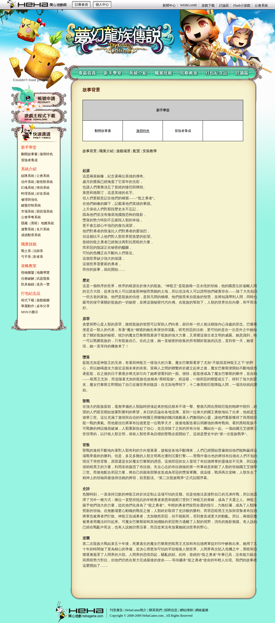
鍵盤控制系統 (31, 205)
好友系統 (43, 194)
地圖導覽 (43, 272)
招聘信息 (170, 610)
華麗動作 (27, 306)
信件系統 (27, 182)
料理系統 (27, 194)
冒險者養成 (29, 160)
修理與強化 (29, 200)
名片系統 (43, 229)
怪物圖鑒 (27, 272)
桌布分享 (43, 306)
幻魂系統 (27, 187)
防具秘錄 (27, 284)
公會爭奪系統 (31, 217)
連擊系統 (27, 229)
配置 (136, 151)
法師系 (38, 251)
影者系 (38, 257)
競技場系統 (44, 211)
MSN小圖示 (29, 312)
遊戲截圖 (43, 300)
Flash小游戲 (241, 5)
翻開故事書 (29, 154)
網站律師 (186, 610)
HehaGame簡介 (135, 610)
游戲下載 (208, 5)
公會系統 (261, 5)
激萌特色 (46, 154)
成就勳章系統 (31, 235)
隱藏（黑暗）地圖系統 (37, 223)
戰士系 (26, 251)
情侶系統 (43, 187)
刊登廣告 (116, 610)
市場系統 (27, 211)
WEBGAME (188, 5)
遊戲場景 (123, 151)
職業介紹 (106, 151)
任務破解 (27, 279)
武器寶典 (43, 279)
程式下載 (27, 300)
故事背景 (90, 151)
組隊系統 (27, 176)
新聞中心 (169, 5)
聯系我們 (155, 610)
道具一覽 (43, 284)
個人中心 (102, 5)
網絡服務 (201, 610)
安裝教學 (150, 151)
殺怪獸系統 (44, 182)
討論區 (224, 5)
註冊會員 (81, 5)
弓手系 (26, 257)
